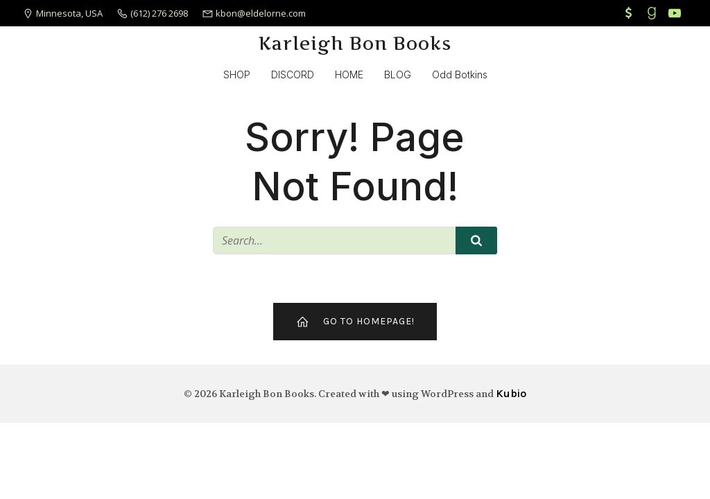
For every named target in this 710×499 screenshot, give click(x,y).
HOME (349, 74)
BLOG (397, 74)
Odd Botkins (459, 74)
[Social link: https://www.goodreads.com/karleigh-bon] (653, 13)
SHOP (236, 74)
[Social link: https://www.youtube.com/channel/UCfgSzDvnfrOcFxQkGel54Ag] (676, 13)
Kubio (511, 393)
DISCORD (292, 74)
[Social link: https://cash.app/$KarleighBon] (630, 13)
